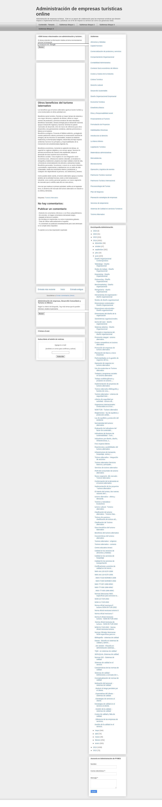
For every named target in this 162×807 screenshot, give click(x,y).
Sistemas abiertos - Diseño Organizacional (104, 328)
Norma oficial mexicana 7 (104, 614)
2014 (95, 240)
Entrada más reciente (46, 289)
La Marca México (97, 141)
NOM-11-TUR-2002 (102, 602)
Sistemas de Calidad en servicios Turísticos (106, 209)
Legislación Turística (98, 147)
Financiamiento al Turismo (100, 119)
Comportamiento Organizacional (102, 57)
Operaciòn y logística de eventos (102, 169)
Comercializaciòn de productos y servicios (106, 51)
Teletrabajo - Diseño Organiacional (102, 265)
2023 (95, 234)
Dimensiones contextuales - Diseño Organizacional (105, 304)
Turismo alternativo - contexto (105, 544)
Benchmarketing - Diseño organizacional (104, 285)
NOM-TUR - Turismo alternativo (106, 410)
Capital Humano (96, 46)
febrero (98, 740)
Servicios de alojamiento (99, 203)
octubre (98, 246)
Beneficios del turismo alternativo (107, 533)
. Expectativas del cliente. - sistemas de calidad (104, 694)
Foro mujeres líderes (102, 444)
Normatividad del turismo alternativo (104, 424)
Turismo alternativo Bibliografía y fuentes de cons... (106, 390)
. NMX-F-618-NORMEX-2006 (105, 578)
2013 (95, 747)
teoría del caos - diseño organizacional (103, 323)
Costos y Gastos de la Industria (102, 74)
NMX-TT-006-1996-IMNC (104, 587)
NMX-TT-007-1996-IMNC (104, 584)
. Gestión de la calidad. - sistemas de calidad (103, 710)
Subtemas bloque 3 (107, 25)
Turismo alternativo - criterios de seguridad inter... (106, 395)
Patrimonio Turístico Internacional (103, 181)
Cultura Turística (97, 79)
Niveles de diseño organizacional (107, 300)
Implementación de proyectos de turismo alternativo (106, 385)
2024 (95, 231)
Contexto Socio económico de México (104, 68)
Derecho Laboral (97, 85)
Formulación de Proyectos (100, 124)
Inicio (63, 289)
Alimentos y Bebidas (98, 42)
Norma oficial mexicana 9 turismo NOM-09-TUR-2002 (106, 606)
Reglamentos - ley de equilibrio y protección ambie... (106, 414)
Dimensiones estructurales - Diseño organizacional (105, 309)
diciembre (99, 243)
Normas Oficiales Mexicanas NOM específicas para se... (105, 633)
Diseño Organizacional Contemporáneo (103, 260)
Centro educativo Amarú (103, 548)
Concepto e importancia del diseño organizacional (105, 333)
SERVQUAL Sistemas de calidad (107, 654)
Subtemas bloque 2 (87, 25)
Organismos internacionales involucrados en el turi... (105, 405)
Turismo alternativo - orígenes (105, 541)
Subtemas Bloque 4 (46, 29)
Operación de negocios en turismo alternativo (104, 364)
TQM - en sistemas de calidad (105, 651)
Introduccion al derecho (99, 136)
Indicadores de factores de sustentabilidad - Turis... (104, 434)
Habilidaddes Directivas (99, 130)
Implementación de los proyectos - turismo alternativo (107, 487)
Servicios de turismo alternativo (106, 468)
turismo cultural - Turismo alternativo (104, 508)
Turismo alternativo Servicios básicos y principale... (105, 463)
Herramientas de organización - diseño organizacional (106, 296)
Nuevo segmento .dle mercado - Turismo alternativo (106, 477)
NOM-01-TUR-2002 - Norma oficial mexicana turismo (105, 628)
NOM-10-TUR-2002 (102, 599)
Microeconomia (96, 164)
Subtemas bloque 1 (67, 25)
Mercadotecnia (96, 158)
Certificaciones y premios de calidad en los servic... (105, 567)
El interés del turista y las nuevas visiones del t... (107, 492)
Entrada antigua (76, 289)
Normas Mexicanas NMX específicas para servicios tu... (106, 595)
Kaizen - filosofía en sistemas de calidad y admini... (106, 642)
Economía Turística (98, 102)
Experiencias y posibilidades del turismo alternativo (106, 448)
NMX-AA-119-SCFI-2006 (104, 575)
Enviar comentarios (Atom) (65, 295)
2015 (95, 237)
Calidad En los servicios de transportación (104, 562)
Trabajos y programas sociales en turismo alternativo (106, 374)
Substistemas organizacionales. (106, 319)
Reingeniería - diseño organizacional (102, 291)
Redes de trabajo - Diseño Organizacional (104, 270)
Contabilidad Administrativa (100, 63)
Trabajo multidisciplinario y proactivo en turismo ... (104, 380)
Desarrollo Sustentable (99, 91)
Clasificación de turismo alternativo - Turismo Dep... (105, 513)
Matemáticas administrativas (101, 152)
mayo (97, 730)
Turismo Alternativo (51, 198)
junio (97, 256)
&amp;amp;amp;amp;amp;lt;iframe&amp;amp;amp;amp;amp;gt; (64, 53)
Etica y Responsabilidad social (102, 113)
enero (97, 743)
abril (97, 734)
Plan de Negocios (97, 192)
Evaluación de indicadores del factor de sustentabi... (105, 429)
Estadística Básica (97, 108)
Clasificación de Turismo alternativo (103, 523)
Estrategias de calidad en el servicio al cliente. (105, 705)
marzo (97, 737)
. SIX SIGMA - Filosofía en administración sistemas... (105, 647)
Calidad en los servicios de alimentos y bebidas (104, 552)
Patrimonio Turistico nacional (101, 175)
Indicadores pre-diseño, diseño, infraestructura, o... (106, 440)
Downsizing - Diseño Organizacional (102, 275)
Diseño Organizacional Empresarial (103, 96)
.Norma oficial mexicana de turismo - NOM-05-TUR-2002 (106, 623)
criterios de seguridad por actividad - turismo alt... (104, 400)
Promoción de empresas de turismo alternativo (105, 349)
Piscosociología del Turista (100, 186)
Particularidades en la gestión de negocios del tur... (106, 359)
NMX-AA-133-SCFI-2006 (104, 571)
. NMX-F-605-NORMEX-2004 (105, 581)
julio (97, 253)
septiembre (99, 250)
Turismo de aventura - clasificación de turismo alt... (106, 518)
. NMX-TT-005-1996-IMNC (104, 590)
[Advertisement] (7, 755)
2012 (95, 750)
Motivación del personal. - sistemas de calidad (104, 684)
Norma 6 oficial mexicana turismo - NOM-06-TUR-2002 (106, 618)
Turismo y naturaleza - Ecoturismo (103, 503)
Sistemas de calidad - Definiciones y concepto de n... (107, 674)
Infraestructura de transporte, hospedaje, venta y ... (105, 453)
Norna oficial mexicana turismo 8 (106, 610)
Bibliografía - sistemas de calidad (107, 637)
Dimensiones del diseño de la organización (105, 315)
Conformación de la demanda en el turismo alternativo (106, 482)
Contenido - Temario (46, 25)
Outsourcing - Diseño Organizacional (102, 280)
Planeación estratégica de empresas (104, 197)
